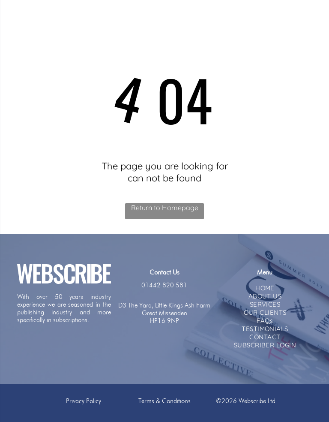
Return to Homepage (164, 207)
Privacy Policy (83, 401)
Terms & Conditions (164, 401)
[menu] (19, 18)
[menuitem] (265, 288)
